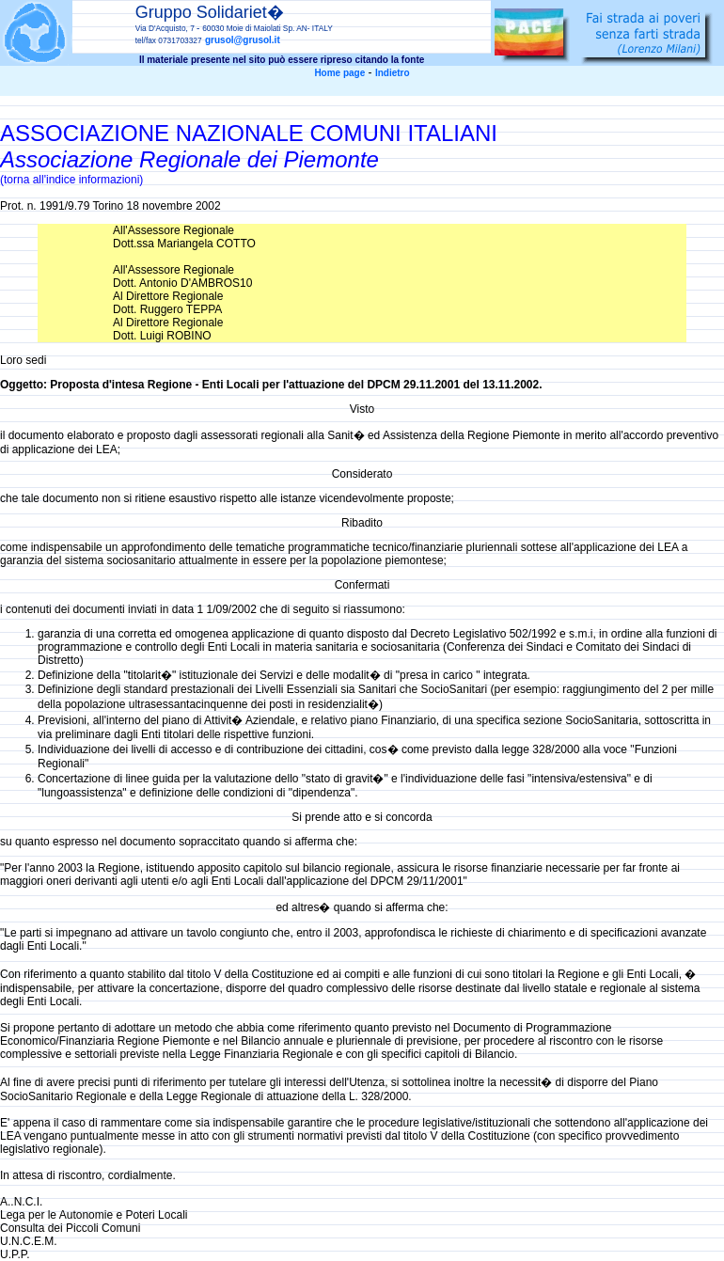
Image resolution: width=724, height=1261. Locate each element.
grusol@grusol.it (242, 40)
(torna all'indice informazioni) (71, 179)
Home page (339, 73)
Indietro (392, 73)
